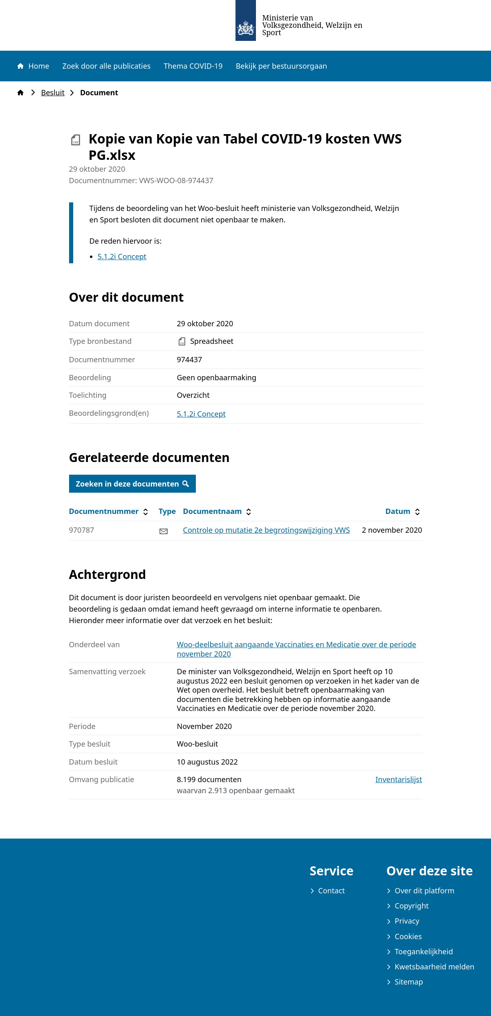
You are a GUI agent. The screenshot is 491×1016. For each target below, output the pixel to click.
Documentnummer (109, 511)
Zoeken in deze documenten (132, 484)
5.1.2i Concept (122, 256)
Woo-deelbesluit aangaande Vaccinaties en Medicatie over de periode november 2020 (296, 649)
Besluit (55, 92)
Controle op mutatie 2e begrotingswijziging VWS (266, 530)
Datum (403, 511)
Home (32, 66)
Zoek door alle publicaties (106, 66)
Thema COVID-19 (193, 66)
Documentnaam (218, 511)
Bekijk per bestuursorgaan (281, 66)
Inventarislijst (399, 779)
